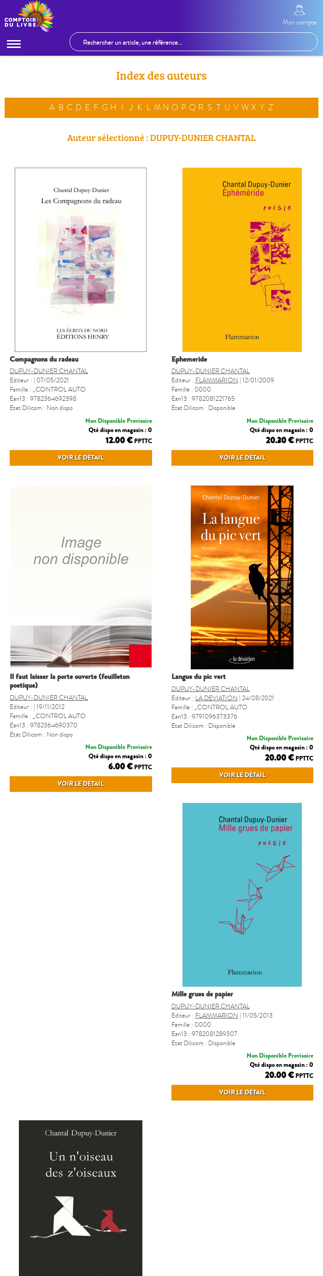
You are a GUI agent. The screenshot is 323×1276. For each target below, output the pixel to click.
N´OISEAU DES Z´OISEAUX (204, 1038)
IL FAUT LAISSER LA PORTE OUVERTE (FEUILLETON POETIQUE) (69, 699)
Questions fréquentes (250, 1267)
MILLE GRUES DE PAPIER (40, 1038)
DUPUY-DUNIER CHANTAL (49, 371)
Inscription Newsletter (186, 1267)
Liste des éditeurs (127, 1267)
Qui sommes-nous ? (71, 1267)
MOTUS (206, 1060)
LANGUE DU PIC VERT (198, 694)
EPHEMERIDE (189, 359)
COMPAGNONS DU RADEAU (44, 359)
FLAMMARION (216, 380)
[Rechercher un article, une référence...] (193, 42)
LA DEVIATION (216, 724)
